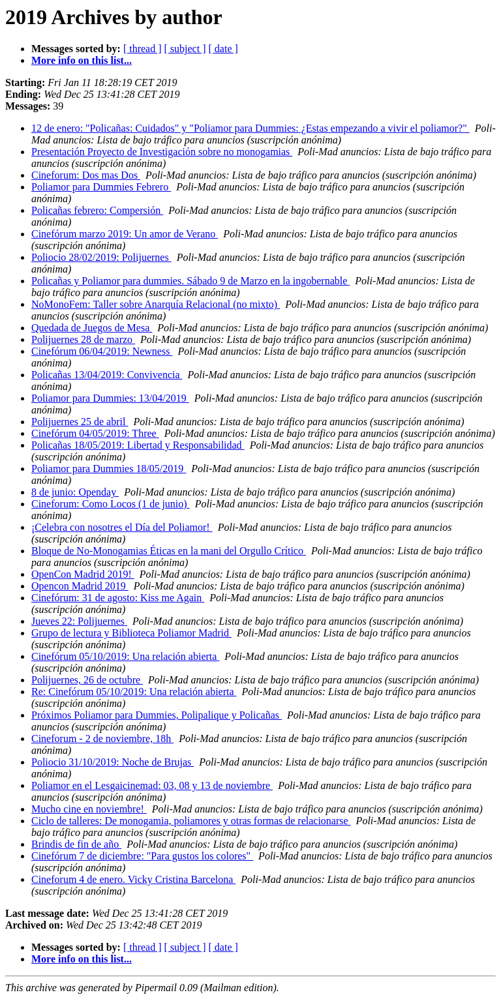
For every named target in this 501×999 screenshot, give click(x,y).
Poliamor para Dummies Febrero (101, 186)
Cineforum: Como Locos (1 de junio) (110, 503)
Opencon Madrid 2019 (80, 585)
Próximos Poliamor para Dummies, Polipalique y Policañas (156, 715)
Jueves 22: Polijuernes (79, 621)
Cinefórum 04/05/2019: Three (95, 433)
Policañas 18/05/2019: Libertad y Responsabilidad (138, 445)
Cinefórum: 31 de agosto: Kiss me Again (117, 597)
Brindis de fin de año (76, 844)
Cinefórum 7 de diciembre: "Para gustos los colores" (142, 855)
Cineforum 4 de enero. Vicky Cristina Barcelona (133, 879)
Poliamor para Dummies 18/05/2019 (108, 468)
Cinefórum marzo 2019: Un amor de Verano (124, 233)
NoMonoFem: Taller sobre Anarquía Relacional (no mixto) (155, 304)
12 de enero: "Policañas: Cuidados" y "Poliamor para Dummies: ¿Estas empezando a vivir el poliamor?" (250, 128)
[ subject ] (185, 48)
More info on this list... (81, 60)
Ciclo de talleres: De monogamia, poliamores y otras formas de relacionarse (191, 820)
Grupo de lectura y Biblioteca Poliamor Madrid (131, 632)
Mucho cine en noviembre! (89, 808)
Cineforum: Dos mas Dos (85, 175)
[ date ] (223, 48)
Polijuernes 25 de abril (79, 421)
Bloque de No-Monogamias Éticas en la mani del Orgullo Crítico (168, 550)
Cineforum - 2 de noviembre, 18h (102, 738)
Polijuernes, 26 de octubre (87, 679)
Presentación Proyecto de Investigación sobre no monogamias (161, 151)
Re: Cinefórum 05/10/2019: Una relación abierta (134, 691)
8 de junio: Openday (75, 492)
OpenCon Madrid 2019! (82, 574)
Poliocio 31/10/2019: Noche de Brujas (112, 762)
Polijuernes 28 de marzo (83, 339)
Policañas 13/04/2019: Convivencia (107, 374)
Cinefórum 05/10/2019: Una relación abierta (125, 656)
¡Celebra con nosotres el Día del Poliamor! (122, 527)
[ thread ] (142, 48)
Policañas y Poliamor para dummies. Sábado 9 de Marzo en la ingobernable (190, 280)
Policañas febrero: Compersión (97, 210)
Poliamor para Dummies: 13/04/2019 (110, 398)
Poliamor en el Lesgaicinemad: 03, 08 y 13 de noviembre (152, 785)
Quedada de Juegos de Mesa (91, 327)
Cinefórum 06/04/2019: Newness (101, 351)
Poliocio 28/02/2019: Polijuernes (101, 257)
